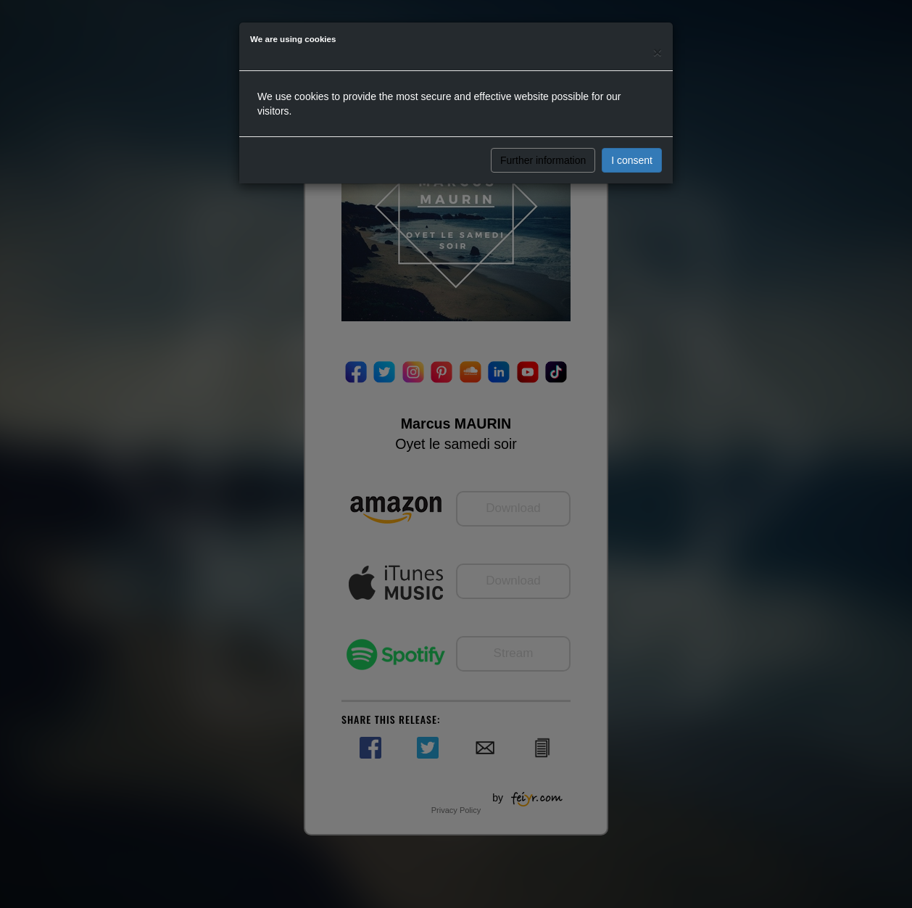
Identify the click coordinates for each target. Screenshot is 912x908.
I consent (631, 160)
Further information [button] (543, 160)
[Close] (657, 51)
